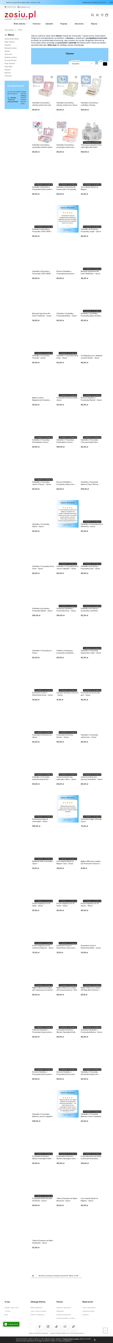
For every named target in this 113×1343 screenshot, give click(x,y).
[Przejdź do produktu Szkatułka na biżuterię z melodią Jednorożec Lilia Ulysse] (43, 86)
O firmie (7, 1311)
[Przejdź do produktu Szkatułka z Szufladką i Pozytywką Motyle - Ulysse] (67, 300)
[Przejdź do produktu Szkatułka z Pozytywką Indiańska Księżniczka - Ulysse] (43, 764)
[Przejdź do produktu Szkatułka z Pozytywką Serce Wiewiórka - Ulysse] (92, 511)
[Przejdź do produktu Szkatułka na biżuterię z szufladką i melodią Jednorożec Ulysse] (92, 86)
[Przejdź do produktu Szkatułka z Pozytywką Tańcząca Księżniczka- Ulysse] (92, 427)
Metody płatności (37, 1307)
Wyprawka (8, 66)
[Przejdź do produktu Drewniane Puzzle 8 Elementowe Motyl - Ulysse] (92, 932)
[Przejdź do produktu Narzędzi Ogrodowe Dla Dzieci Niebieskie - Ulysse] (92, 258)
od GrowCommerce (77, 1333)
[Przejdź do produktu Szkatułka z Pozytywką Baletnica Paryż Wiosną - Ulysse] (92, 469)
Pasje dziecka (10, 63)
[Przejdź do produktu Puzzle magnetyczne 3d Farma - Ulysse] (67, 890)
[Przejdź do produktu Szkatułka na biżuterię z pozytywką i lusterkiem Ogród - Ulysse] (92, 595)
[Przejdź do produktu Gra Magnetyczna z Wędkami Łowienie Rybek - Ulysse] (92, 343)
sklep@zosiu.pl (25, 7)
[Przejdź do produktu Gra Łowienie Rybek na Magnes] (92, 174)
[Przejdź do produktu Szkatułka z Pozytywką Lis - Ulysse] (43, 637)
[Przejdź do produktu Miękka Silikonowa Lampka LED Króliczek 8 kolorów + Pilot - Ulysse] (92, 848)
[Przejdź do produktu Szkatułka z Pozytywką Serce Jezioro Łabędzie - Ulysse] (67, 553)
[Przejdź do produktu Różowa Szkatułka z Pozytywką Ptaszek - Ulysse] (92, 385)
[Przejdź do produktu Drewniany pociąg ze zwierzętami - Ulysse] (43, 806)
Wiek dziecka (19, 24)
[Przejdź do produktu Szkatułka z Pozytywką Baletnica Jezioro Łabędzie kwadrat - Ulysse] (92, 1101)
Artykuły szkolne (80, 24)
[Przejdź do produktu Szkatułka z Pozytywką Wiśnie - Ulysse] (43, 511)
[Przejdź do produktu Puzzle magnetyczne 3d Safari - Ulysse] (43, 890)
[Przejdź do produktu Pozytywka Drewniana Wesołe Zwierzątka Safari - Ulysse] (43, 1143)
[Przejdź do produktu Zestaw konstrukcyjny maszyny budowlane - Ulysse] (92, 764)
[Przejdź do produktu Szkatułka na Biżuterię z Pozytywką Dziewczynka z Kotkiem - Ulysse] (43, 174)
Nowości (32, 24)
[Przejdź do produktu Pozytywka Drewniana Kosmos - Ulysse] (67, 722)
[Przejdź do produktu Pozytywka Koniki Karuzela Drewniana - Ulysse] (43, 1185)
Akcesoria (65, 24)
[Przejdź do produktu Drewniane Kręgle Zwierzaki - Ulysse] (92, 806)
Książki (7, 51)
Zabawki (41, 24)
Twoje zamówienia (89, 1307)
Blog (6, 1314)
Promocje (8, 76)
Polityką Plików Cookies (71, 1339)
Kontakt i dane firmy (12, 1307)
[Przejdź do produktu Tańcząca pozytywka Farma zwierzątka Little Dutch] (92, 132)
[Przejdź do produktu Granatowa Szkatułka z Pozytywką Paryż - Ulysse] (67, 595)
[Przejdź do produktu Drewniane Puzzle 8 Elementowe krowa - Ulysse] (43, 680)
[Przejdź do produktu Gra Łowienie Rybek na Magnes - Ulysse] (92, 1185)
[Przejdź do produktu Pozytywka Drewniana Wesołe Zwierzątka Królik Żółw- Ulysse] (67, 1017)
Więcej (94, 24)
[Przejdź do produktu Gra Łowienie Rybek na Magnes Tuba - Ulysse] (67, 848)
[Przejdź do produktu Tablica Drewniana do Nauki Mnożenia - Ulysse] (67, 1185)
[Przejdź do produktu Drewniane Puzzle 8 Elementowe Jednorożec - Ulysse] (67, 932)
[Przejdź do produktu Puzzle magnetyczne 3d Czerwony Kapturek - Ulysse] (43, 932)
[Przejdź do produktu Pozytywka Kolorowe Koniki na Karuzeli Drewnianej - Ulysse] (92, 1143)
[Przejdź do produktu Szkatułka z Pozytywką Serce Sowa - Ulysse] (43, 553)
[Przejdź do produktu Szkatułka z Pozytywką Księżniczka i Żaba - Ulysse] (92, 637)
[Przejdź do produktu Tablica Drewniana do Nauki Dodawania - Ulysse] (43, 1227)
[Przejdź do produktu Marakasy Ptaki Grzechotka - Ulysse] (43, 848)
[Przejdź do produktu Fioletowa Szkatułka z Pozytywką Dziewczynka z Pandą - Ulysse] (43, 1017)
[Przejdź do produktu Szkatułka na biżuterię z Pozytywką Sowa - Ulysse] (92, 553)
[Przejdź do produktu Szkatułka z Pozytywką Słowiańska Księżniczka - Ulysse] (92, 1059)
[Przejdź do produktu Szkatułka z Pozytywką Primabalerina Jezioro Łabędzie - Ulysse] (67, 427)
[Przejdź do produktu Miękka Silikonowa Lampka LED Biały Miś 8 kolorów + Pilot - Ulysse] (92, 975)
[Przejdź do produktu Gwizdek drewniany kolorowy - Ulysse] (67, 680)
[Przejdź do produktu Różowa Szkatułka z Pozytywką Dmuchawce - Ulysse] (67, 258)
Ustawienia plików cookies (65, 1318)
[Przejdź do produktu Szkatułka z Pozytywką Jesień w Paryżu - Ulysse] (43, 469)
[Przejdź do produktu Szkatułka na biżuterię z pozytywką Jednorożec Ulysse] (67, 132)
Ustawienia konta (88, 1311)
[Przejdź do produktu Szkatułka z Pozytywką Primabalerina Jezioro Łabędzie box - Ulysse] (43, 427)
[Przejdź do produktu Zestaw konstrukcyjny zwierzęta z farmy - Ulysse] (67, 764)
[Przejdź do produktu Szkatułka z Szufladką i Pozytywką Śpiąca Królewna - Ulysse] (92, 300)
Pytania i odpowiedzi (63, 1307)
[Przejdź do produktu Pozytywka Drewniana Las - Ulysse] (43, 722)
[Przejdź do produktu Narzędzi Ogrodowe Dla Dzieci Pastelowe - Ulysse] (43, 300)
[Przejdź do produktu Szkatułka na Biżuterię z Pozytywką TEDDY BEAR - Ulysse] (43, 216)
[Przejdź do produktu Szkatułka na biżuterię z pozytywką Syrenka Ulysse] (43, 132)
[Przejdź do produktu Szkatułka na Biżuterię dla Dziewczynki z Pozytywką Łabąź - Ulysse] (67, 174)
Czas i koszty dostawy (38, 1311)
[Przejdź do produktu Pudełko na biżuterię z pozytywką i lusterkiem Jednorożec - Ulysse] (67, 637)
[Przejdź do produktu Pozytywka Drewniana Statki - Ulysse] (67, 385)
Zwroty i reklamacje (37, 1314)
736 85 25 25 (11, 7)
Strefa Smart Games (12, 39)
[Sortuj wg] (82, 63)
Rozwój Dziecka (10, 60)
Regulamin (60, 1311)
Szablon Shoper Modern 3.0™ (60, 1333)
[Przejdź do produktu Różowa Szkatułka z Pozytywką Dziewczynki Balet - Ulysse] (67, 1059)
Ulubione (85, 1314)
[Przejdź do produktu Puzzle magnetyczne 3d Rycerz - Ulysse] (92, 890)
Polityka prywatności (63, 1314)
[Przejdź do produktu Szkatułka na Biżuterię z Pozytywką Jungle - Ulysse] (92, 216)
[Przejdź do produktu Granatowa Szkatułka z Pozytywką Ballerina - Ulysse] (92, 1017)
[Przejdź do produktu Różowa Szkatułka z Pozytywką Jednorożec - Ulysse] (67, 469)
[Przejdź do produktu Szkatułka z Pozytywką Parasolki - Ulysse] (43, 343)
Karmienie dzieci (11, 48)
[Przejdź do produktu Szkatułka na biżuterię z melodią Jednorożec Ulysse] (67, 86)
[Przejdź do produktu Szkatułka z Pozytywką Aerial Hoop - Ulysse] (67, 343)
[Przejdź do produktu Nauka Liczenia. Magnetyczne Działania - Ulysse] (43, 385)
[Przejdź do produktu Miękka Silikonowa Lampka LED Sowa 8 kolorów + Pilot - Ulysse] (67, 975)
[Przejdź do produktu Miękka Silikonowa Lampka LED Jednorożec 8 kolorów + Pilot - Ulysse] (43, 975)
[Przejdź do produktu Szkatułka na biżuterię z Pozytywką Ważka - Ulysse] (43, 595)
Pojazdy (53, 24)
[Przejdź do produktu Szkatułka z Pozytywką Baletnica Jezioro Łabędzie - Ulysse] (43, 1101)
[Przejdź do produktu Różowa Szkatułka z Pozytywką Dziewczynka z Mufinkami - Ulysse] (43, 1059)
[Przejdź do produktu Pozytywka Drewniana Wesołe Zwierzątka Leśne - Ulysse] (67, 1143)
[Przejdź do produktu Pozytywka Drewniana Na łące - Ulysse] (92, 680)
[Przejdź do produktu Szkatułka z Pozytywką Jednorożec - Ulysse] (92, 722)
